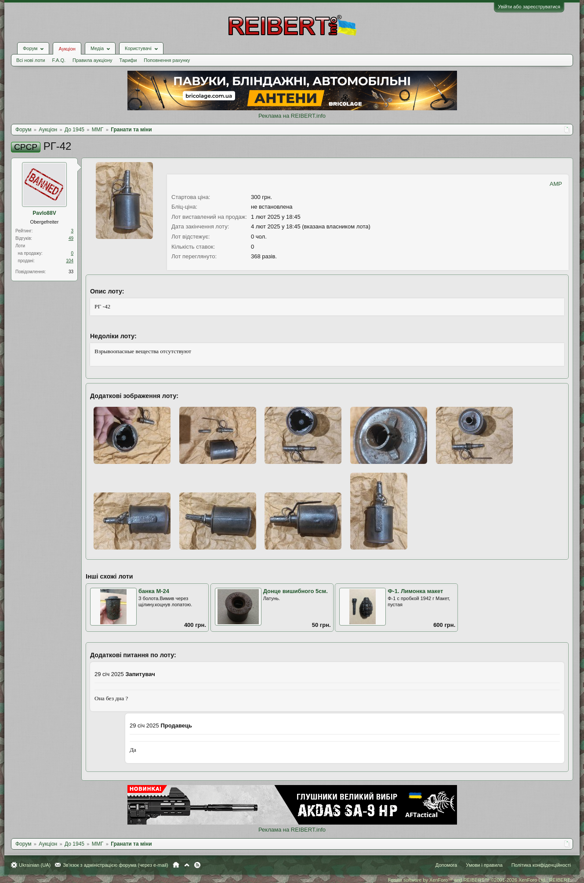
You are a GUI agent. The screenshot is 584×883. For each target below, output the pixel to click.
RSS (197, 865)
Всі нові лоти (30, 60)
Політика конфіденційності (541, 865)
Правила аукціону (92, 60)
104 (69, 260)
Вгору (187, 865)
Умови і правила (484, 865)
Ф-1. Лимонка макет (415, 591)
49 (71, 238)
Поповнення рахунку (167, 60)
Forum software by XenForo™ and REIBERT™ (479, 880)
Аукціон (66, 48)
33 (71, 271)
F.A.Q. (58, 60)
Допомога (446, 865)
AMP (556, 184)
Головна (176, 865)
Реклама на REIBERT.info (292, 115)
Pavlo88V (44, 213)
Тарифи (128, 60)
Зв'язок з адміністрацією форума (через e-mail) (115, 865)
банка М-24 (153, 591)
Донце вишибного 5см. (295, 591)
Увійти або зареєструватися (529, 6)
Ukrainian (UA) (35, 865)
